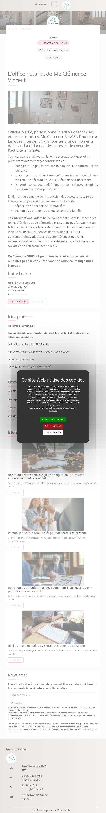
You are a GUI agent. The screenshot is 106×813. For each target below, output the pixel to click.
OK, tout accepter (53, 419)
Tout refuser (52, 426)
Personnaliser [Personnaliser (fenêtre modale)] (53, 432)
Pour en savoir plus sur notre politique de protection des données (53, 409)
